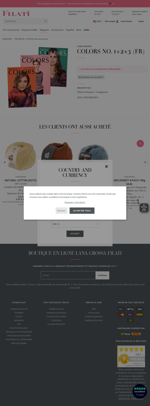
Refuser (61, 210)
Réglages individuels (75, 202)
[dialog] (75, 203)
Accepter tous (82, 210)
